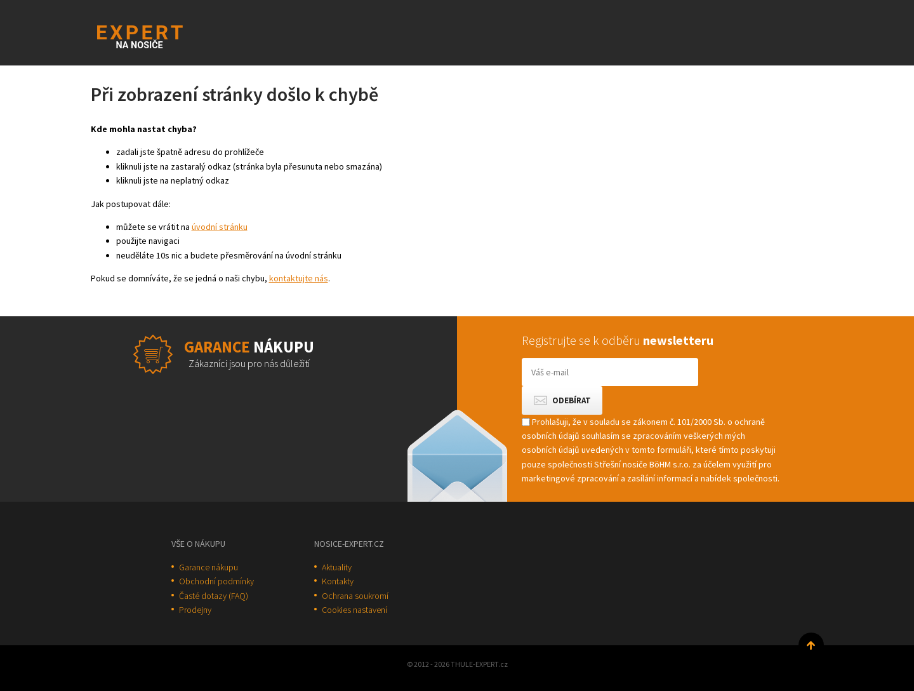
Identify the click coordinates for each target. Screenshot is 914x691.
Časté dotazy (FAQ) (213, 595)
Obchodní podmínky (216, 581)
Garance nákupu (208, 567)
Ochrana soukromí (355, 595)
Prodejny (195, 609)
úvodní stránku (220, 226)
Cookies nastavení (354, 609)
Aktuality (337, 567)
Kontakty (338, 581)
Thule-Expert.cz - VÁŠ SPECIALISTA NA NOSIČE (156, 35)
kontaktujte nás (298, 278)
